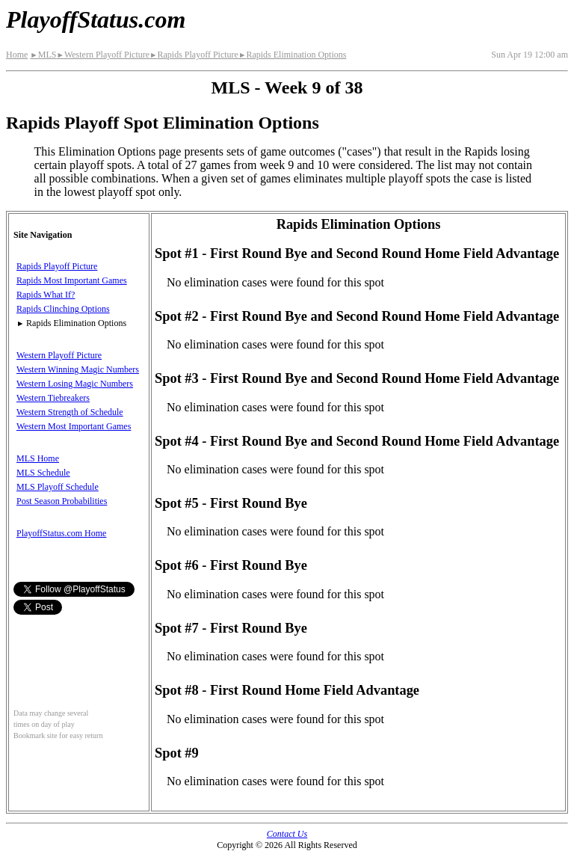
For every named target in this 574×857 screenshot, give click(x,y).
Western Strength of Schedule (69, 412)
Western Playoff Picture (102, 54)
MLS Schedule (43, 472)
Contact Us (287, 834)
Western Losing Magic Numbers (74, 383)
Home (17, 54)
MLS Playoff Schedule (57, 487)
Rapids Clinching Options (63, 309)
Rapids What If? (45, 294)
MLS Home (37, 458)
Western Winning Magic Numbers (77, 369)
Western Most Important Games (73, 426)
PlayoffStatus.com (95, 19)
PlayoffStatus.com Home (61, 533)
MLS (43, 54)
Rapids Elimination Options (292, 54)
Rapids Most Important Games (71, 280)
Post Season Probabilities (61, 501)
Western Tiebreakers (53, 398)
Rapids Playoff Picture (193, 54)
